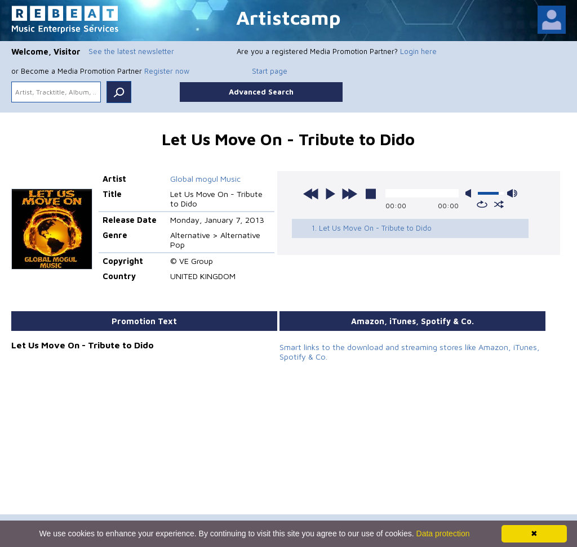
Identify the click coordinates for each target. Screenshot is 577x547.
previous (311, 193)
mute (470, 193)
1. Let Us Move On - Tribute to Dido (372, 227)
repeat (482, 204)
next (349, 193)
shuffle (499, 204)
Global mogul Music (205, 178)
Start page (269, 70)
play (330, 193)
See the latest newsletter (131, 51)
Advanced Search (261, 91)
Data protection (443, 533)
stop (371, 193)
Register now (166, 70)
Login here (418, 51)
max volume (512, 193)
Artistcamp (288, 17)
